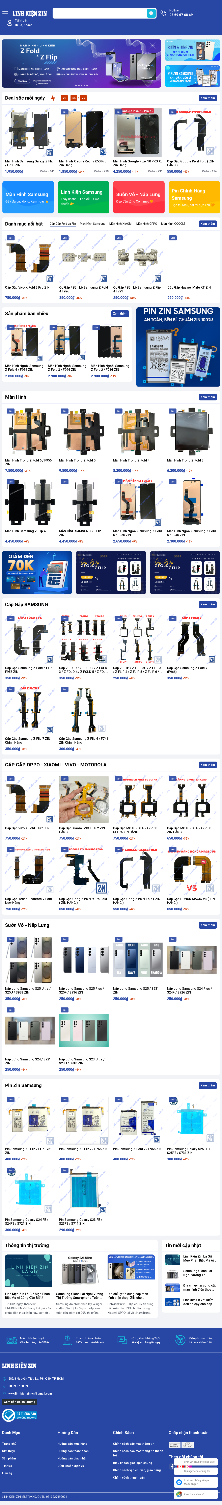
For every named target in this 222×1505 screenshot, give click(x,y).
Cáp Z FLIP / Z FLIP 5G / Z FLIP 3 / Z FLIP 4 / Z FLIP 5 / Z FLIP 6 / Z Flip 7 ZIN (137, 672)
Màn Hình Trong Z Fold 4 (131, 460)
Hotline (181, 13)
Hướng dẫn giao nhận (72, 1458)
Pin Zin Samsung (23, 1085)
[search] (151, 13)
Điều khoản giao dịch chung (132, 1463)
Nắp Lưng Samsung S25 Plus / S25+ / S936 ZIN (81, 990)
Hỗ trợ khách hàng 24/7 (145, 1340)
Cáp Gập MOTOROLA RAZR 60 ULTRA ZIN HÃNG (135, 830)
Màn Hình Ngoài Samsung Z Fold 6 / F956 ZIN (62, 368)
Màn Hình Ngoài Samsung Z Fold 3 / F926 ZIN (105, 368)
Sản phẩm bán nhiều (26, 313)
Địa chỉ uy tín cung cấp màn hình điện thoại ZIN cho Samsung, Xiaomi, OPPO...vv (128, 1297)
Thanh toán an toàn (90, 1340)
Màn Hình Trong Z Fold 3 (185, 460)
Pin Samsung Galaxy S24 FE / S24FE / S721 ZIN (26, 1221)
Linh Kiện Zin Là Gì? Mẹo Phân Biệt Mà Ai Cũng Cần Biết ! (27, 1296)
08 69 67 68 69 (18, 1386)
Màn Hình (15, 397)
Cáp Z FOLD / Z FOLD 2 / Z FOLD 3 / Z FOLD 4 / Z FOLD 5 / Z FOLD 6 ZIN (83, 672)
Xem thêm (208, 98)
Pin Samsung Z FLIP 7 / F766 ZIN (83, 1149)
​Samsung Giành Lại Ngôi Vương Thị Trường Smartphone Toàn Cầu (79, 1297)
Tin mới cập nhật (183, 1245)
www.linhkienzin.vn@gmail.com (30, 1393)
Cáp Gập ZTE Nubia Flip (22, 287)
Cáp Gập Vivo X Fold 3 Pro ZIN (81, 287)
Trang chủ (9, 1444)
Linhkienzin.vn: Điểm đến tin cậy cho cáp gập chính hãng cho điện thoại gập (198, 1306)
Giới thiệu (8, 1451)
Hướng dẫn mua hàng (72, 1444)
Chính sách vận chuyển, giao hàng (137, 1470)
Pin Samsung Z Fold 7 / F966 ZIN (137, 1149)
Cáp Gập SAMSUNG (26, 604)
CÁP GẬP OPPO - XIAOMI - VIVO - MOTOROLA (56, 765)
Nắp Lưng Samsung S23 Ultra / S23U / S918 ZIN (82, 1061)
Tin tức (7, 1466)
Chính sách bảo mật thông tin (133, 1444)
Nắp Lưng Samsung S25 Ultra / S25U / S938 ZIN (28, 990)
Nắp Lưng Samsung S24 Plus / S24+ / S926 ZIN (189, 990)
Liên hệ (7, 1473)
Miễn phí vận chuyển (34, 1340)
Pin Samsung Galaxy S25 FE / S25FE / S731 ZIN (188, 1151)
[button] (76, 85)
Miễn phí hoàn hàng (201, 1340)
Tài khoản (23, 23)
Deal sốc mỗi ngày (25, 98)
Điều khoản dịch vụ (71, 1466)
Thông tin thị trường (27, 1245)
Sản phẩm (9, 1458)
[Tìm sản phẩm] (105, 13)
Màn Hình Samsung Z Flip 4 (25, 531)
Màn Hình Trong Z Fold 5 (77, 460)
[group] (81, 63)
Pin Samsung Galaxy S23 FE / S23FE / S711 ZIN (80, 1221)
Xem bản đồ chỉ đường (19, 1402)
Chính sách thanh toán (129, 1477)
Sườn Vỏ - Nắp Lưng (27, 925)
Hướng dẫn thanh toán (73, 1451)
